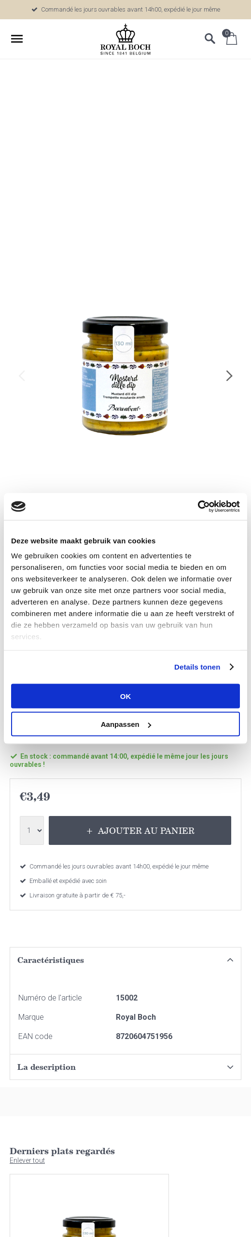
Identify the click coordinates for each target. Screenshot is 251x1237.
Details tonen (197, 667)
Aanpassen (126, 724)
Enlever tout (27, 1160)
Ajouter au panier (146, 830)
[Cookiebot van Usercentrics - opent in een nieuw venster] (197, 506)
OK (125, 696)
